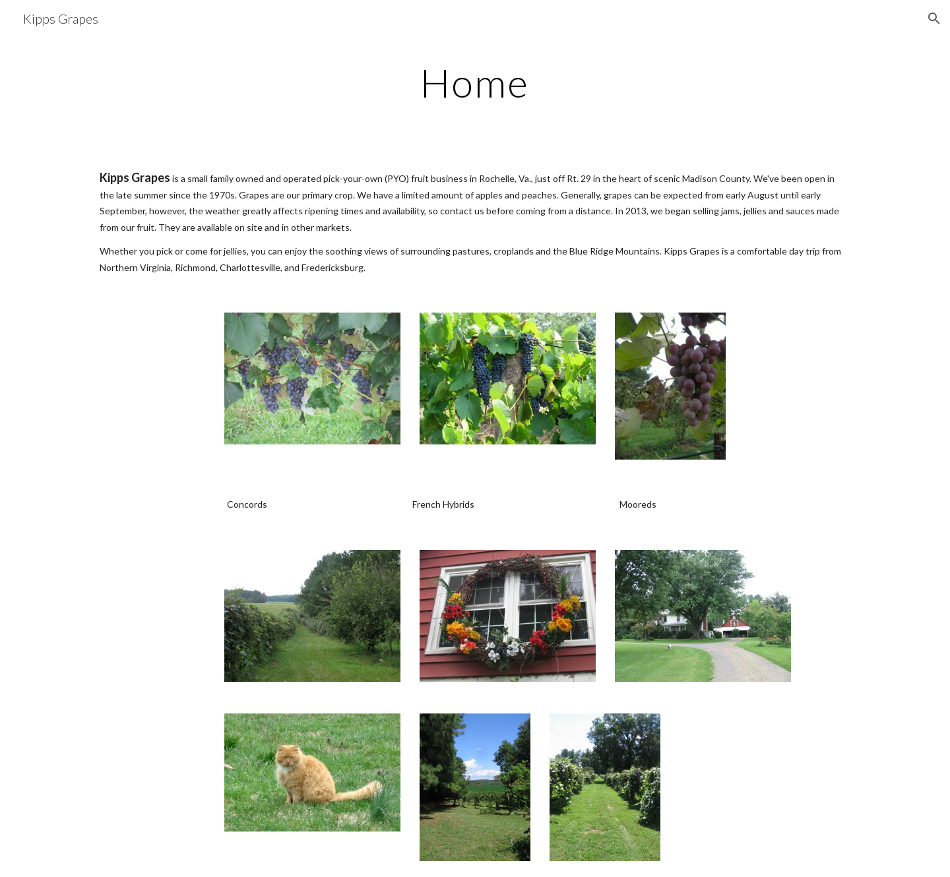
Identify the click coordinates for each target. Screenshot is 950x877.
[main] (475, 82)
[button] (934, 18)
